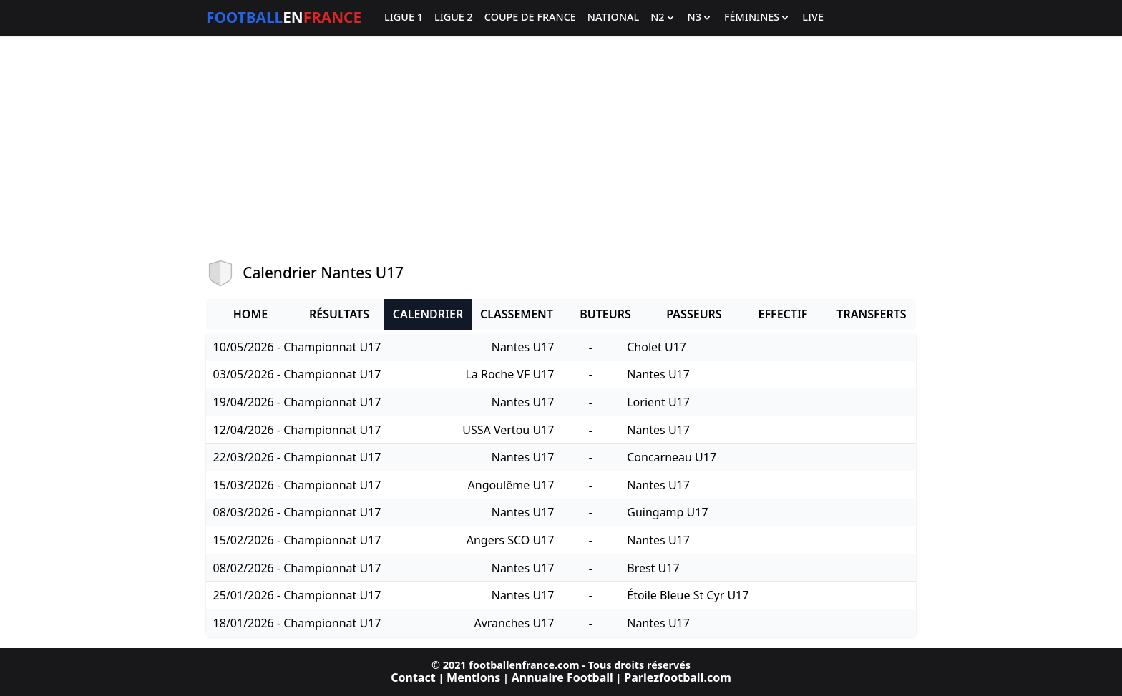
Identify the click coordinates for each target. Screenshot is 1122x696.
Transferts (871, 314)
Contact (413, 677)
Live (813, 17)
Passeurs (693, 314)
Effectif (783, 314)
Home (250, 314)
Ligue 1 (403, 17)
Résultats (339, 314)
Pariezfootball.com (677, 677)
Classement (516, 314)
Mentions (473, 677)
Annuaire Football (562, 677)
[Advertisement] (561, 147)
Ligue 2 (453, 17)
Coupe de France (530, 17)
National (613, 17)
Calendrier (428, 314)
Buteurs (605, 314)
